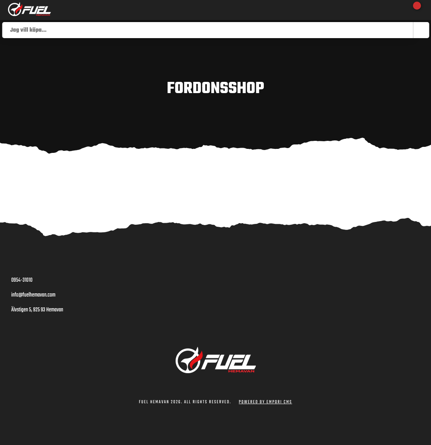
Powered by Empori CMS (265, 402)
